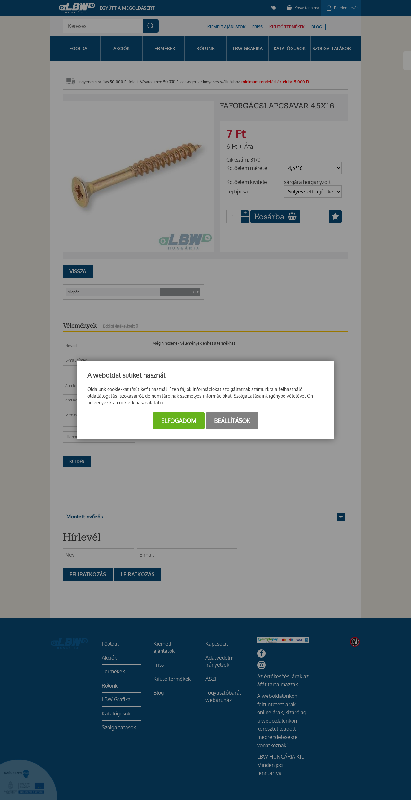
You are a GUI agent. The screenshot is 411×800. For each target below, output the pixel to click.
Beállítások (232, 420)
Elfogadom (178, 420)
